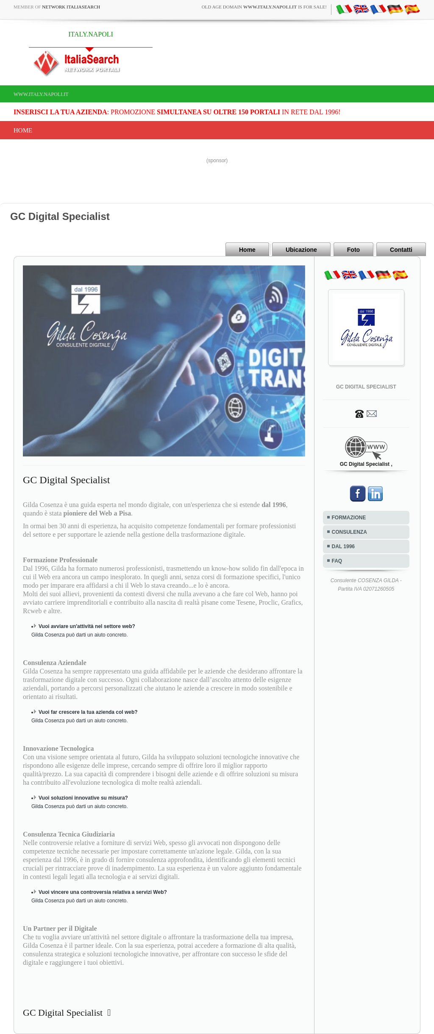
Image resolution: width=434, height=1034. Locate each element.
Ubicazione (301, 249)
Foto (353, 249)
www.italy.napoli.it (41, 94)
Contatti (401, 249)
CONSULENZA (349, 532)
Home (23, 130)
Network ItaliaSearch (71, 6)
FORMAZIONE (349, 518)
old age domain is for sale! (264, 6)
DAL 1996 (343, 546)
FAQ (337, 561)
